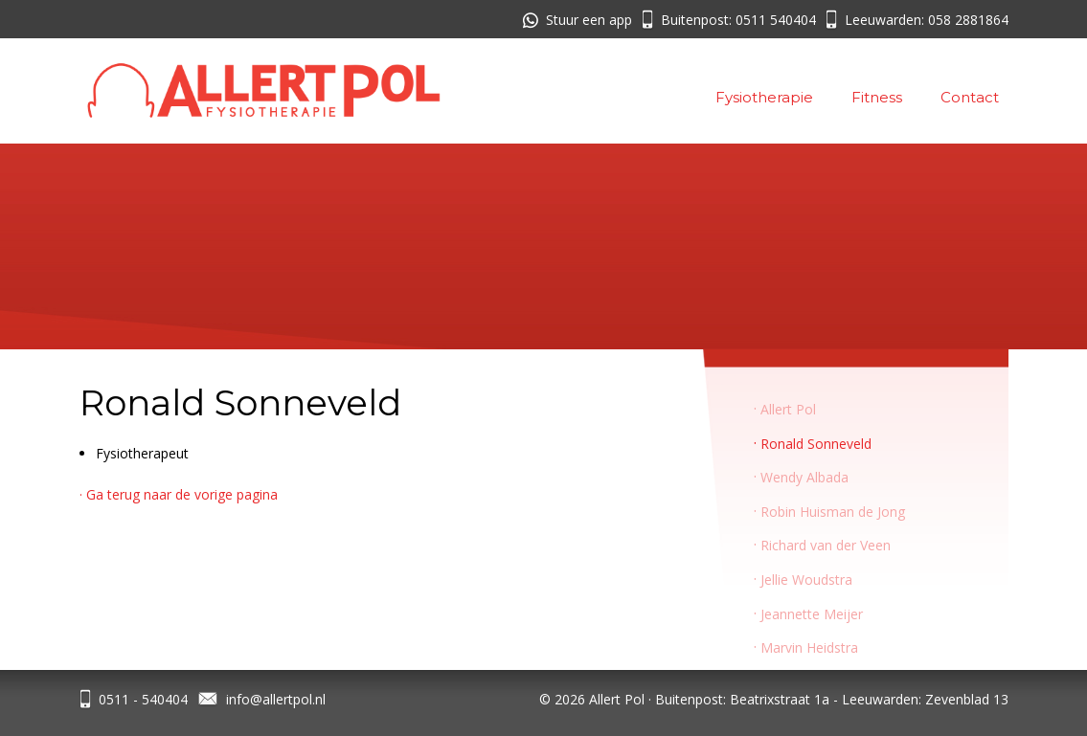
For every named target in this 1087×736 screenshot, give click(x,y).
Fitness (876, 97)
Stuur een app (589, 20)
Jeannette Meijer (811, 614)
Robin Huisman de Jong (832, 511)
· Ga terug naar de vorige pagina (178, 494)
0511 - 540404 (143, 699)
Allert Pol (788, 409)
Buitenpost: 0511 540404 (738, 20)
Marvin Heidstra (809, 647)
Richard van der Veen (825, 545)
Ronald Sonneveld (816, 444)
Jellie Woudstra (806, 579)
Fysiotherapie (764, 97)
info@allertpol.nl (276, 699)
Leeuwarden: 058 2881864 (926, 20)
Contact (969, 97)
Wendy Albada (804, 477)
